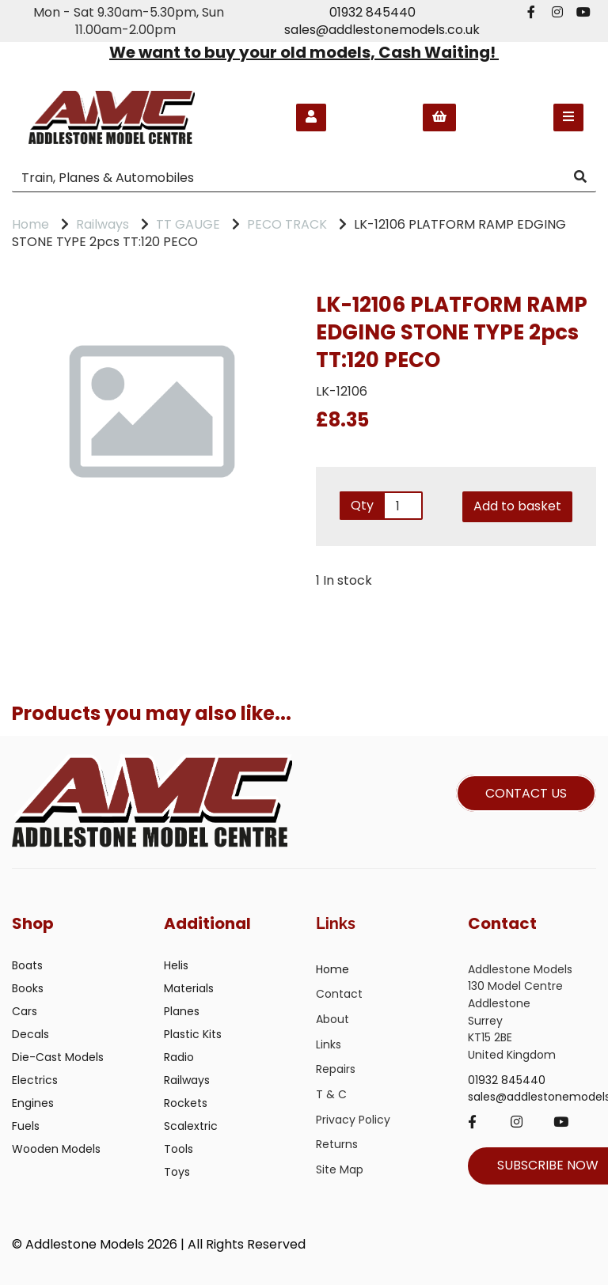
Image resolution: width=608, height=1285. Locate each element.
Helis (176, 965)
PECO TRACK (287, 224)
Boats (27, 965)
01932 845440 (372, 12)
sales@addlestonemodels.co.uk (382, 30)
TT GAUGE (188, 224)
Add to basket (517, 506)
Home (30, 224)
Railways (102, 224)
